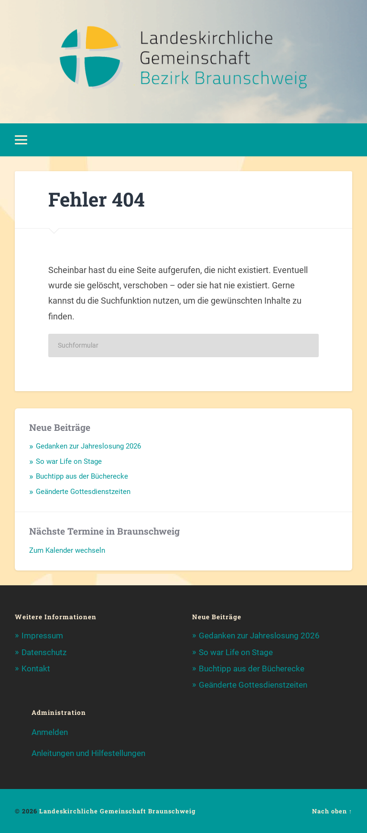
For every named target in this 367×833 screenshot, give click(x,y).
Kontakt (36, 668)
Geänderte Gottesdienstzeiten (83, 491)
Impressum (42, 635)
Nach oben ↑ (332, 811)
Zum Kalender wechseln (67, 550)
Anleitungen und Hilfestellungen (88, 753)
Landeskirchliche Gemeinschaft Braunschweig (117, 811)
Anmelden (50, 732)
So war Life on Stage (69, 461)
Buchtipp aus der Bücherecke (82, 476)
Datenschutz (44, 652)
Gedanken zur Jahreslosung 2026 (88, 446)
